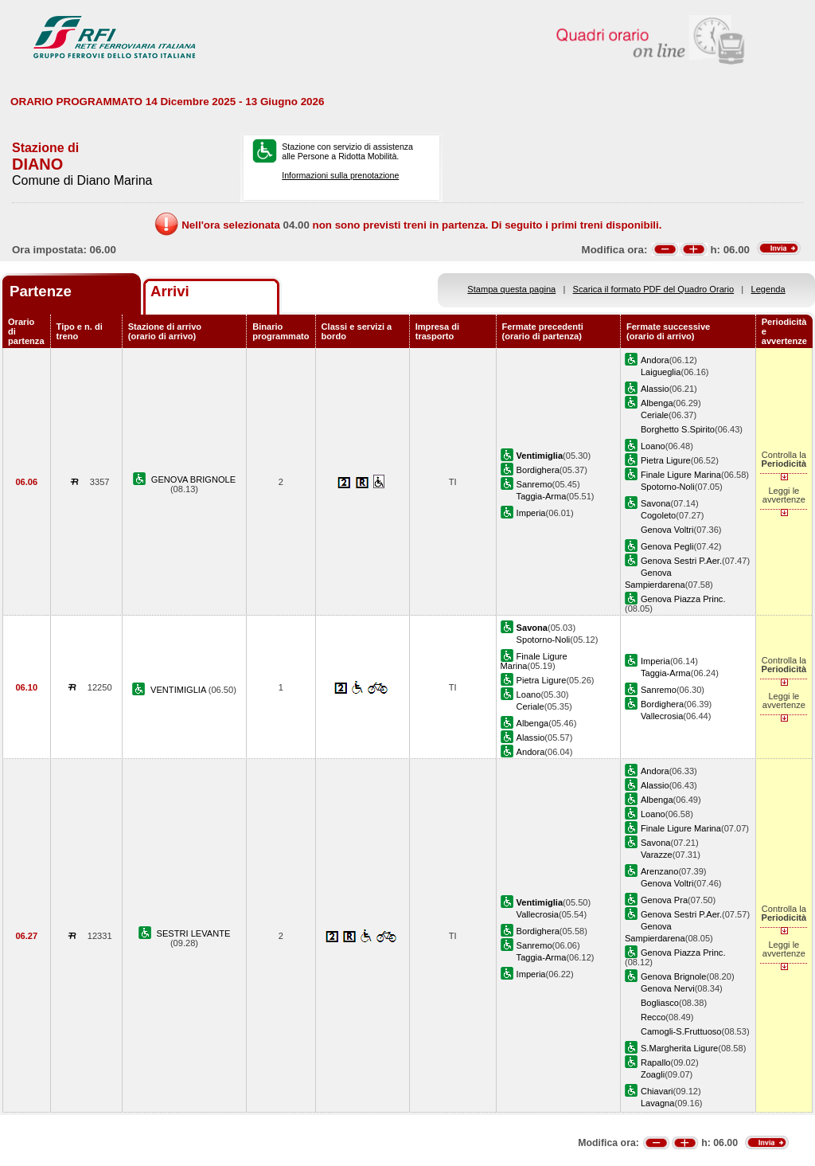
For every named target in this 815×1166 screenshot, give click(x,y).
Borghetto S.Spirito (678, 429)
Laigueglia (661, 372)
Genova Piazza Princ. (683, 599)
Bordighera (538, 470)
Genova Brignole (674, 976)
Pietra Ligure (666, 460)
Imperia (531, 513)
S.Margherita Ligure (679, 1048)
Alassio (655, 388)
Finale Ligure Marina (681, 474)
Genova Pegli (667, 546)
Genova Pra (664, 900)
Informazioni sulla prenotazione (340, 175)
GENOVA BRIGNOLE (193, 479)
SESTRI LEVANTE (194, 933)
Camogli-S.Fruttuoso (681, 1031)
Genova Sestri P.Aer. (681, 560)
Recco (653, 1017)
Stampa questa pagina (511, 289)
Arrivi (169, 291)
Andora (655, 360)
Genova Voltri (667, 529)
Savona (656, 503)
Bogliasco (660, 1003)
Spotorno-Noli (668, 486)
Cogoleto (658, 515)
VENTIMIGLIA (179, 690)
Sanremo (534, 484)
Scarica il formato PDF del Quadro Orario (654, 289)
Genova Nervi (668, 988)
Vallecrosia (662, 716)
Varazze (657, 854)
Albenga (657, 403)
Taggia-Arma (542, 496)
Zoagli (653, 1074)
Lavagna (658, 1103)
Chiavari (657, 1091)
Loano (653, 446)
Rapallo (656, 1062)
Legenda (768, 289)
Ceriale (655, 415)
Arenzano (659, 871)
